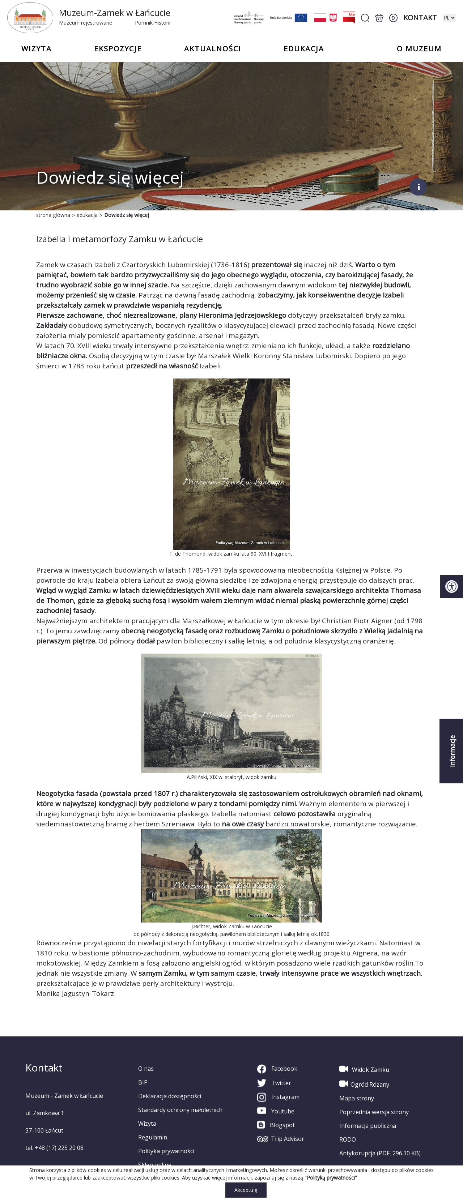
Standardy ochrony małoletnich (180, 1110)
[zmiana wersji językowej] (449, 18)
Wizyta (147, 1124)
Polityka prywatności (166, 1151)
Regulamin (152, 1137)
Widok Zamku (364, 1069)
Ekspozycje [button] (118, 48)
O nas (146, 1069)
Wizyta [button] (36, 48)
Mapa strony (356, 1098)
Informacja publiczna (367, 1126)
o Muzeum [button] (419, 48)
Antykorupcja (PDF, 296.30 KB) (380, 1153)
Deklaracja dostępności (169, 1096)
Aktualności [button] (212, 48)
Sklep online (154, 1165)
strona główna (53, 214)
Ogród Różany (364, 1083)
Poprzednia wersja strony (374, 1112)
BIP (143, 1082)
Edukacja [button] (304, 48)
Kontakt (420, 17)
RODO (347, 1139)
